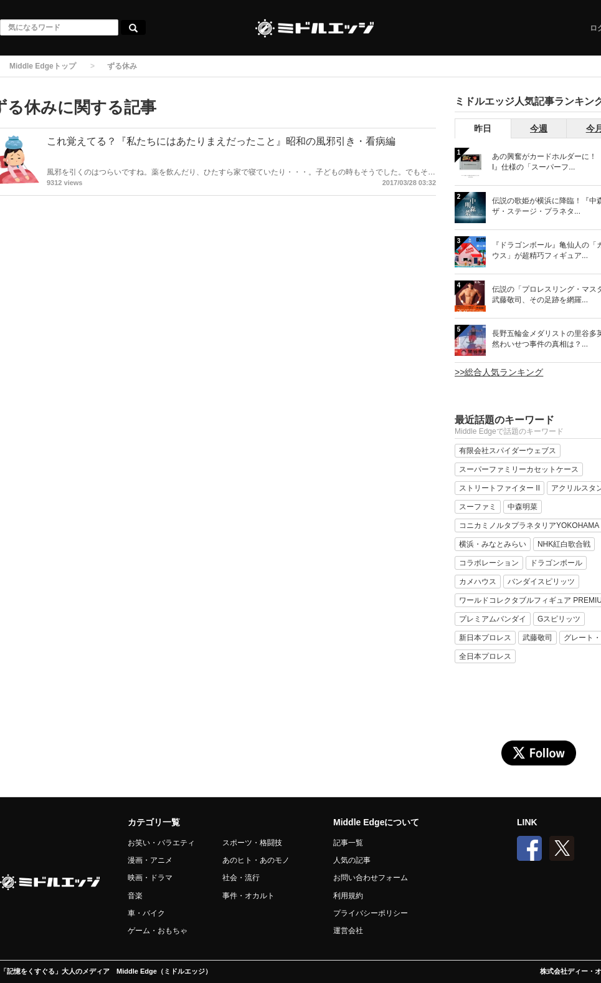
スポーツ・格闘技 (252, 842)
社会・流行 (241, 877)
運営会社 (348, 930)
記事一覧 (348, 842)
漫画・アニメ (150, 860)
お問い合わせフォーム (370, 877)
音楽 (135, 895)
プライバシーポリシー (370, 913)
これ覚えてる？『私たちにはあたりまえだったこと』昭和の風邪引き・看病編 (221, 141)
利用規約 (348, 895)
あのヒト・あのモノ (256, 860)
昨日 (482, 128)
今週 (538, 128)
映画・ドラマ (150, 877)
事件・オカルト (248, 895)
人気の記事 (352, 860)
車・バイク (146, 913)
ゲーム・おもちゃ (157, 930)
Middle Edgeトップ (42, 66)
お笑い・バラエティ (161, 842)
